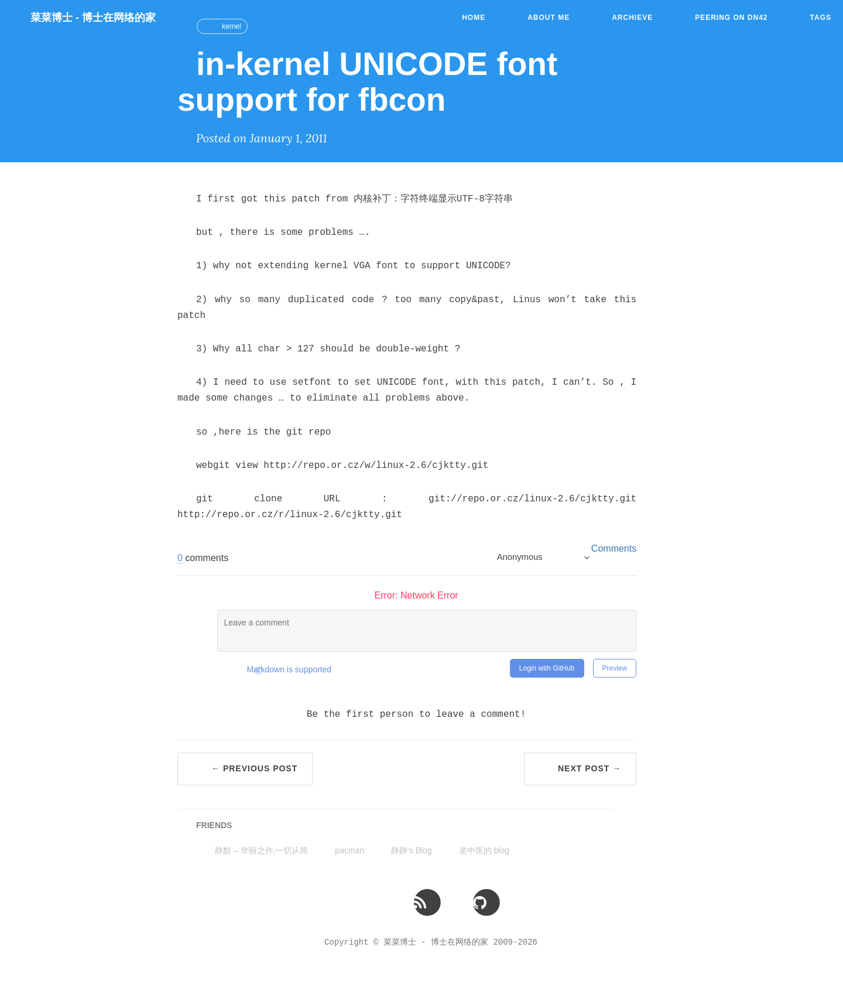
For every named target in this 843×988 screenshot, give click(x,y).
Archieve (632, 17)
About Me (548, 17)
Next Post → (589, 768)
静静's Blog (411, 850)
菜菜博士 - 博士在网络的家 (93, 17)
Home (473, 17)
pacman (349, 850)
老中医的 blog (484, 850)
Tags (820, 17)
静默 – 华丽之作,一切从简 (261, 850)
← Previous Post (254, 768)
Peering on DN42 (731, 17)
